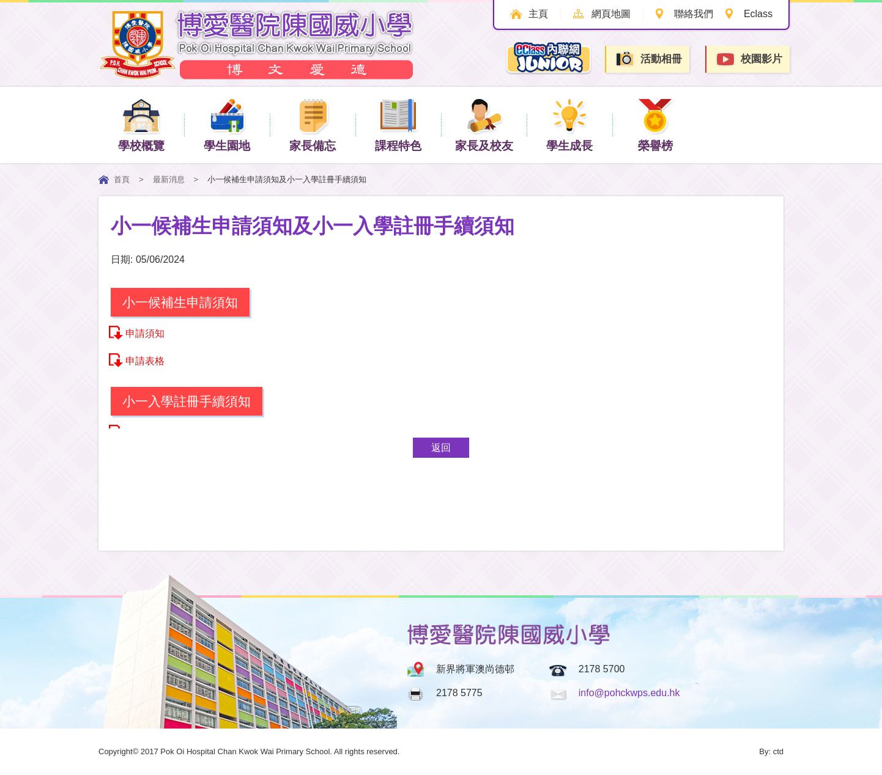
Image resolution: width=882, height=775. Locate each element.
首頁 (122, 179)
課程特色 (398, 124)
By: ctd (771, 751)
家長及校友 (484, 124)
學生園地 (227, 124)
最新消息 (169, 179)
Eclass (758, 14)
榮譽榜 (655, 124)
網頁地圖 (611, 14)
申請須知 (145, 333)
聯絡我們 (693, 14)
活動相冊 (648, 59)
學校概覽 (141, 124)
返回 (441, 448)
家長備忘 (312, 124)
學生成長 (569, 124)
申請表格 (145, 361)
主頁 (538, 14)
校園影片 (748, 59)
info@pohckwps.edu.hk (629, 693)
